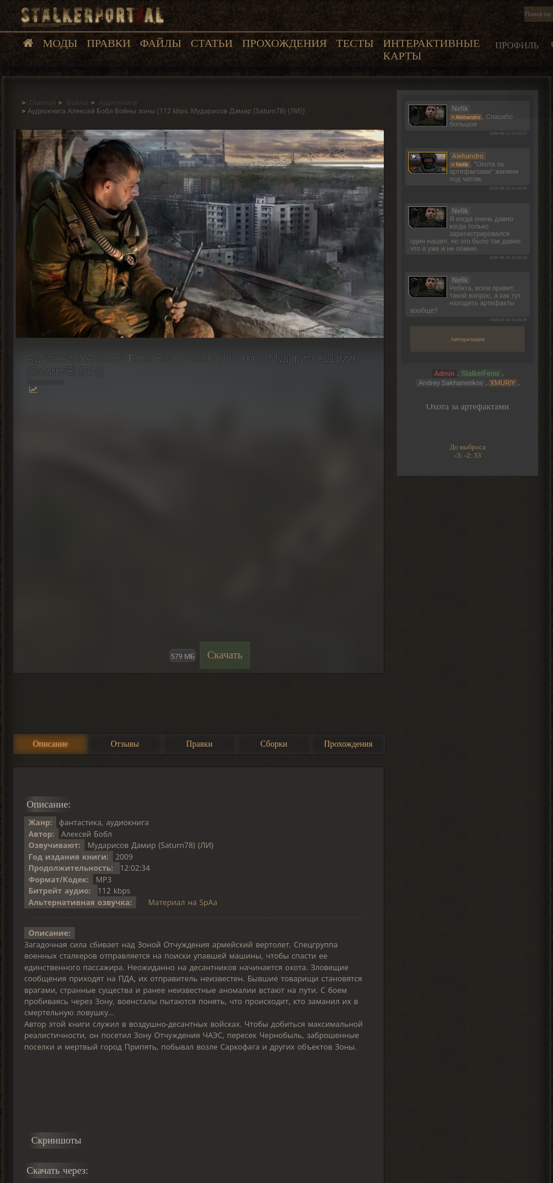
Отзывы (125, 744)
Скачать (225, 655)
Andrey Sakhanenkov (450, 383)
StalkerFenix (480, 373)
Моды (60, 43)
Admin (444, 373)
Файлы (160, 43)
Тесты (355, 43)
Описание (50, 744)
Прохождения (284, 43)
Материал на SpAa (182, 902)
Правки (109, 43)
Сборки (273, 744)
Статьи (211, 43)
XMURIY (502, 383)
